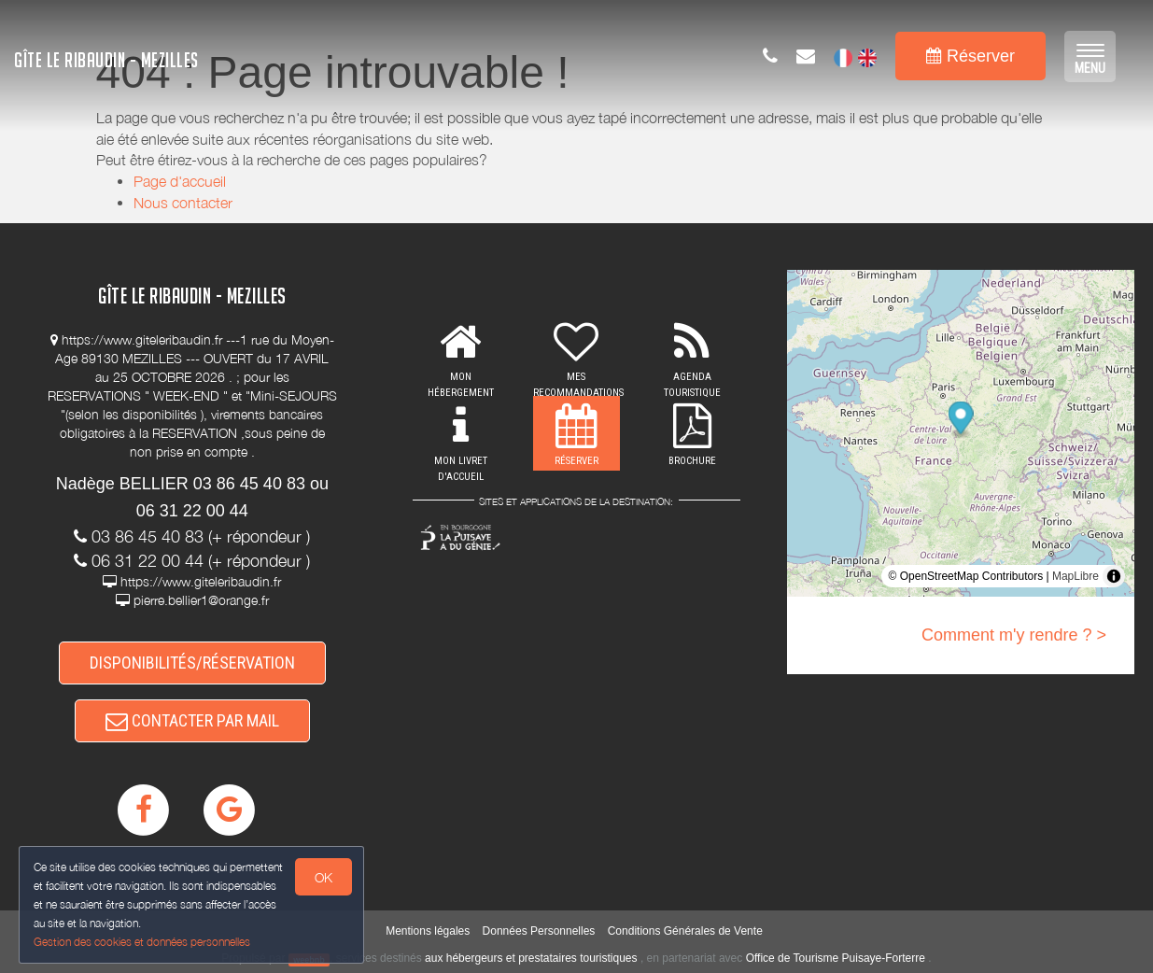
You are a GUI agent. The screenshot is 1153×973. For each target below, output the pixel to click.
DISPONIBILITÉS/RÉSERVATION (192, 662)
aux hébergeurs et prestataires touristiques (531, 958)
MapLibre (1075, 576)
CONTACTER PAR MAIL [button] (192, 720)
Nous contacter (183, 202)
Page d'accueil (180, 181)
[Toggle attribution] (1114, 576)
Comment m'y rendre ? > (1013, 635)
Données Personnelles (539, 931)
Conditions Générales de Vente (685, 931)
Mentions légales (428, 931)
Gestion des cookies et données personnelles (142, 942)
